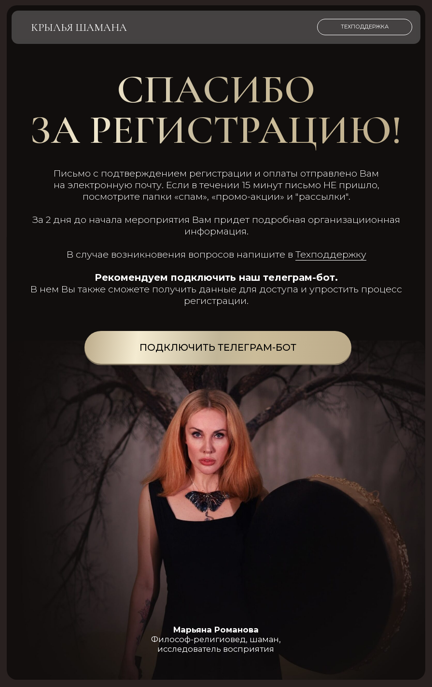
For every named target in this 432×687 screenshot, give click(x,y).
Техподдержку (330, 254)
